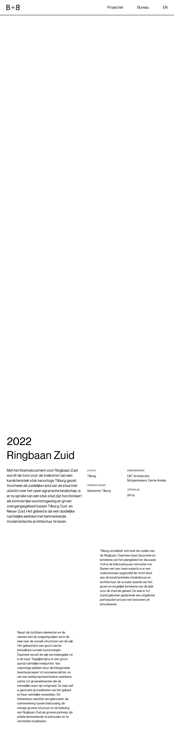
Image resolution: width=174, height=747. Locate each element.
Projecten (115, 7)
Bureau (143, 7)
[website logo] (13, 7)
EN (165, 7)
